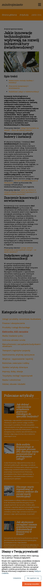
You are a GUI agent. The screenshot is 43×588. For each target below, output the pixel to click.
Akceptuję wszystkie (32, 584)
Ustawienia (17, 578)
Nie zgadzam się (33, 578)
